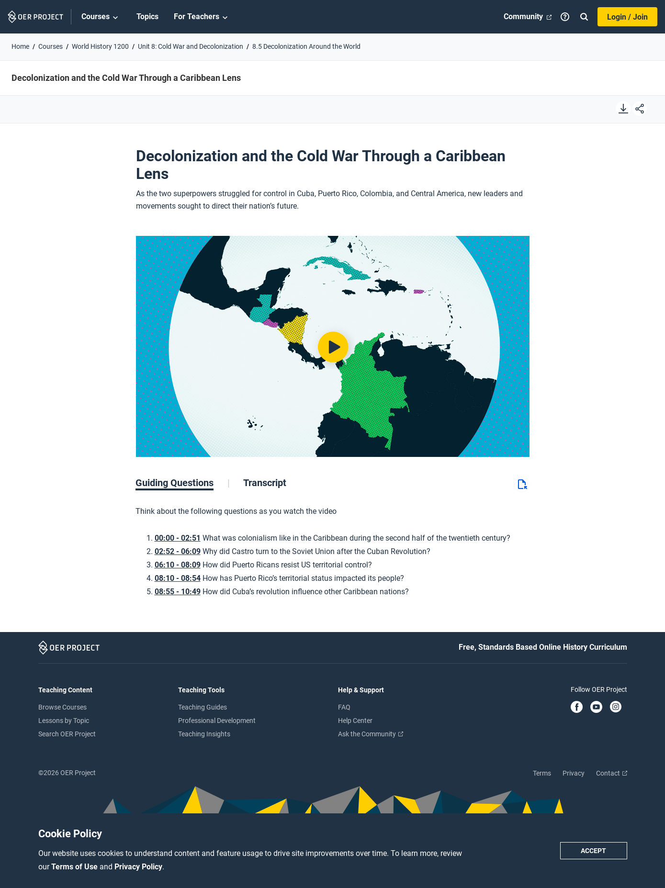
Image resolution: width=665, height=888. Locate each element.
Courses (101, 17)
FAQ (344, 707)
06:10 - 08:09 (178, 564)
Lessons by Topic (63, 720)
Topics (147, 16)
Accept (593, 851)
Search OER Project (67, 734)
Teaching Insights (204, 734)
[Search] (584, 16)
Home (20, 46)
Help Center (355, 720)
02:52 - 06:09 (178, 551)
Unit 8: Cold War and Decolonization (190, 46)
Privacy (574, 773)
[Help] (565, 16)
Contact (611, 773)
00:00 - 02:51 (178, 538)
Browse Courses (62, 707)
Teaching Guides (202, 707)
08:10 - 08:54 (178, 578)
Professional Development (217, 720)
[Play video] (332, 346)
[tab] (182, 482)
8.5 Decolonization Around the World (306, 46)
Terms (542, 773)
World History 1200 (100, 46)
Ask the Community (370, 734)
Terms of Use (75, 866)
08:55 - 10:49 (178, 591)
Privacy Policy (138, 866)
